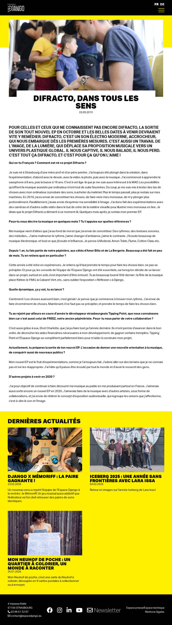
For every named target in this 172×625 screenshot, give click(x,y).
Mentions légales (154, 612)
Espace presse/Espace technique (145, 608)
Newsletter (104, 610)
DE (162, 4)
